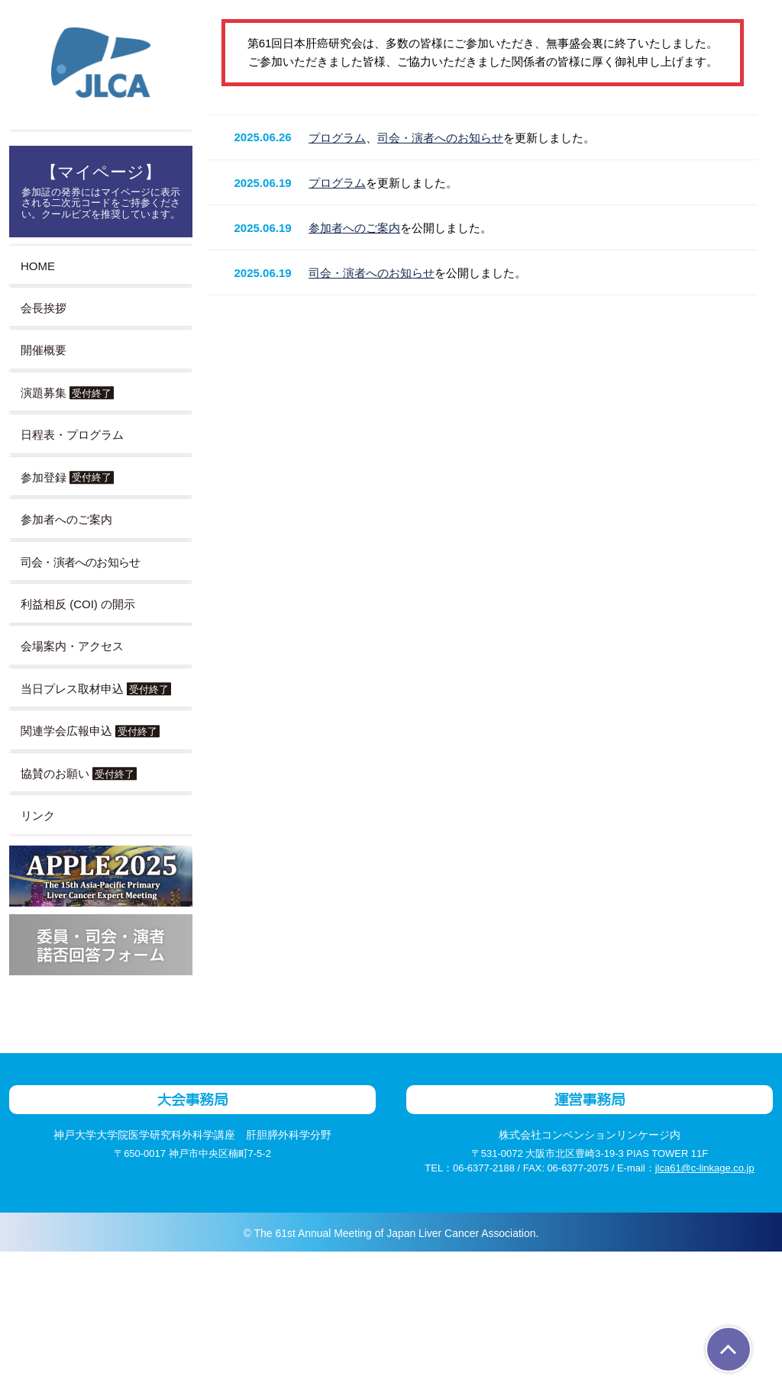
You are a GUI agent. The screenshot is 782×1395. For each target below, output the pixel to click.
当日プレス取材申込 (96, 689)
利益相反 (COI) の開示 (79, 604)
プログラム (343, 800)
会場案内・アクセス (72, 646)
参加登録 (67, 477)
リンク (38, 815)
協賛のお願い (79, 773)
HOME (37, 266)
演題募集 (67, 392)
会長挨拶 (43, 308)
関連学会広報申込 (90, 730)
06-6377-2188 (476, 1311)
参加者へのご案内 (66, 519)
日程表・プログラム (72, 434)
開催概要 (43, 350)
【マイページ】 (101, 190)
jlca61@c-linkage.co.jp (711, 1311)
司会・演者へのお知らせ (446, 800)
